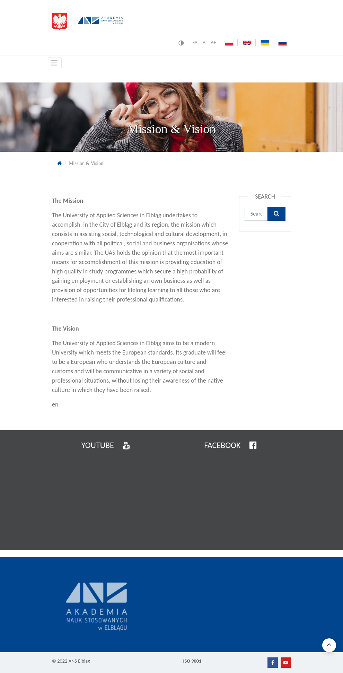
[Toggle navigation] (54, 63)
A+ (213, 42)
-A (195, 42)
